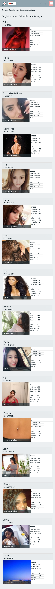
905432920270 (8, 523)
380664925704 (9, 132)
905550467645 (8, 167)
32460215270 (7, 96)
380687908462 (9, 416)
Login (45, 3)
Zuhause (5, 10)
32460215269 (9, 203)
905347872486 (9, 274)
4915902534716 (8, 452)
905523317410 (9, 61)
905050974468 (8, 309)
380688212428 (9, 558)
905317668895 (8, 25)
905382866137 (9, 487)
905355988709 (8, 381)
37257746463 (7, 238)
